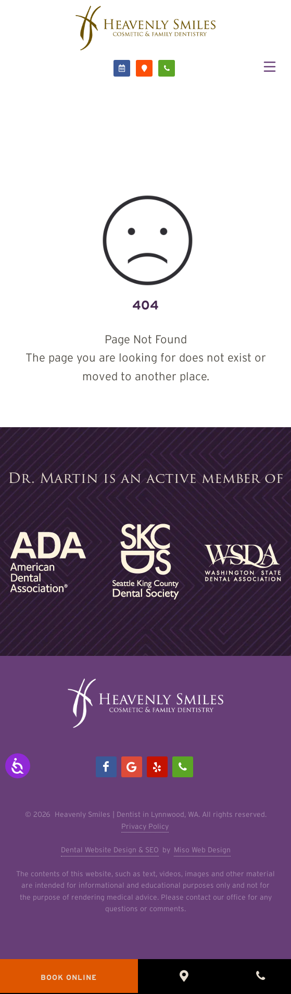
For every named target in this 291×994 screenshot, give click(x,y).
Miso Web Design (202, 850)
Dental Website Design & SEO (110, 850)
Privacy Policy (145, 826)
